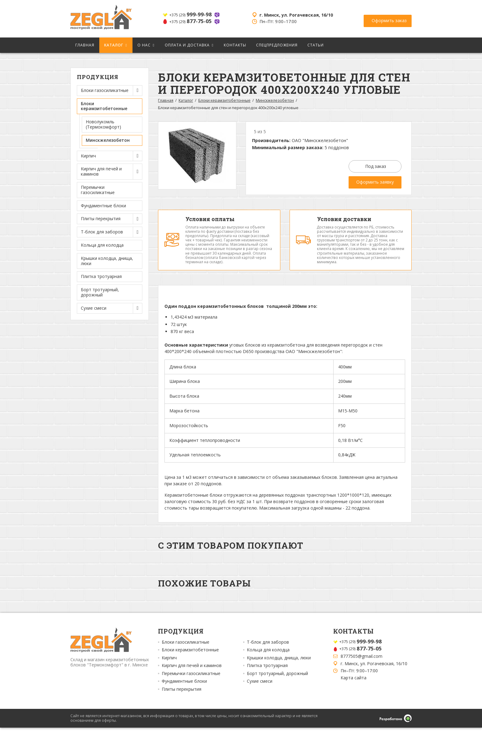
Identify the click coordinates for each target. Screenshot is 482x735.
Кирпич (169, 665)
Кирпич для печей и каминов (192, 673)
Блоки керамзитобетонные (224, 100)
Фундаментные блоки (103, 206)
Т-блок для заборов (268, 649)
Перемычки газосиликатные (98, 189)
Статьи (315, 45)
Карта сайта (353, 685)
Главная (84, 45)
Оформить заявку (375, 182)
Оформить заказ (389, 18)
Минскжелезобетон (108, 140)
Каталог (113, 45)
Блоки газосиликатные (185, 649)
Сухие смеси (259, 688)
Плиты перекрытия (181, 696)
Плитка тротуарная (101, 276)
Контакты (235, 45)
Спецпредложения (277, 45)
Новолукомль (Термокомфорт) (103, 124)
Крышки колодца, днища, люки (107, 260)
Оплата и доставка (187, 45)
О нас (144, 45)
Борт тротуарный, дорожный (100, 292)
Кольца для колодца (102, 245)
